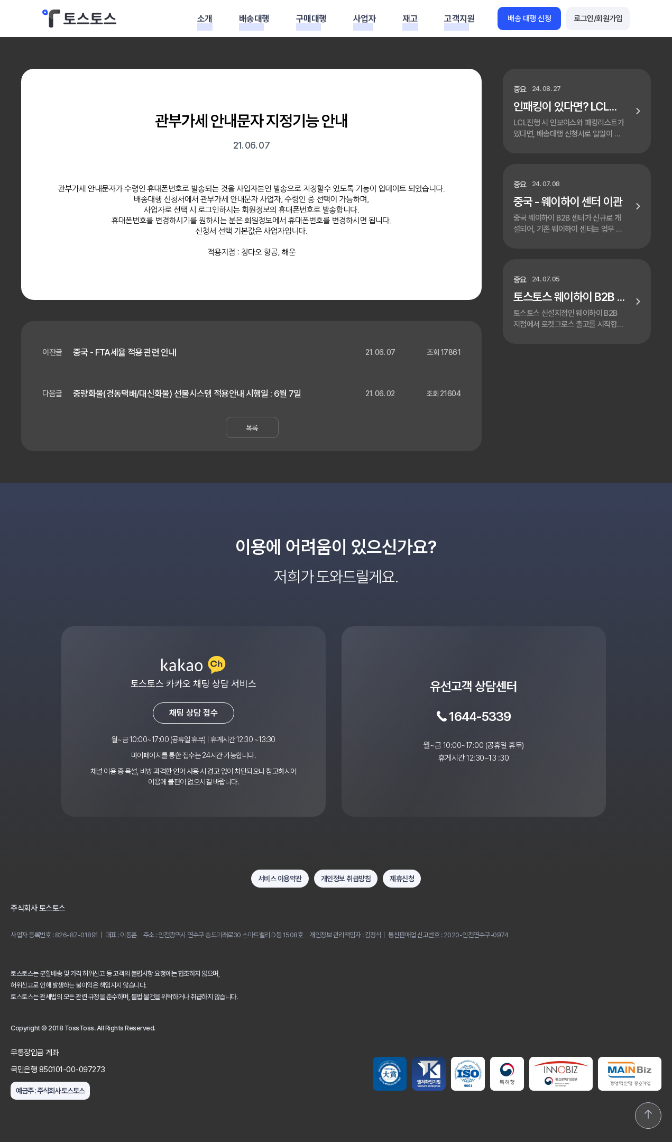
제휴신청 (402, 878)
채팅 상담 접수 (193, 713)
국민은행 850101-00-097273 (58, 1069)
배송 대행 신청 (529, 18)
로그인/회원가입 (598, 18)
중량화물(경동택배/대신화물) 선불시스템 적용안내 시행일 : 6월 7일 (187, 393)
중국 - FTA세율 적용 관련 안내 (124, 352)
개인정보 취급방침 (346, 878)
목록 (252, 427)
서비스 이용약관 (280, 878)
